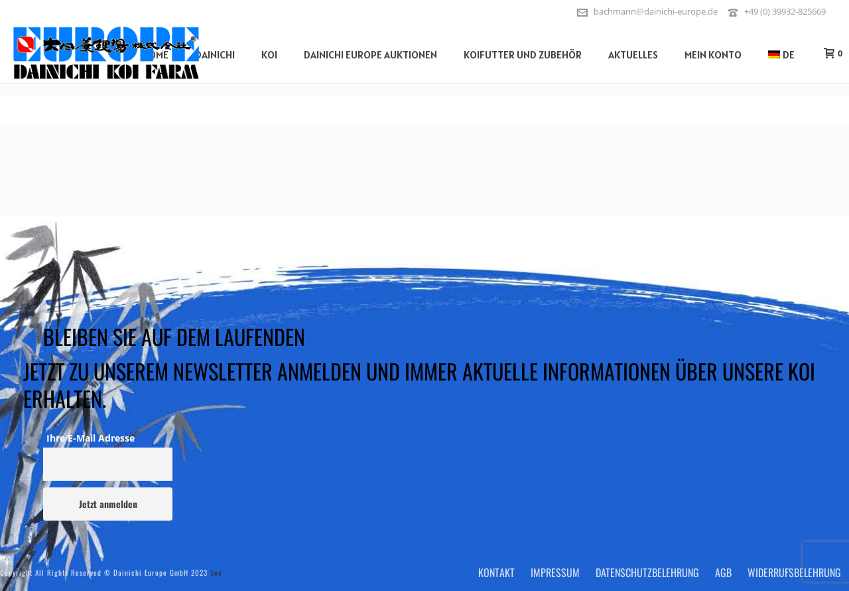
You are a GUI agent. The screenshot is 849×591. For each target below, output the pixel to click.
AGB (723, 572)
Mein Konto (713, 54)
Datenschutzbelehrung (647, 572)
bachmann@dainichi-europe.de (656, 11)
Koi (269, 54)
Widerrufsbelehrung (794, 572)
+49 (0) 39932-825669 (785, 11)
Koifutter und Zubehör (523, 54)
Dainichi (215, 54)
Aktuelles (633, 54)
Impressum (555, 572)
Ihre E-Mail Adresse (90, 438)
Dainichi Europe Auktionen (370, 54)
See (216, 572)
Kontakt (496, 572)
